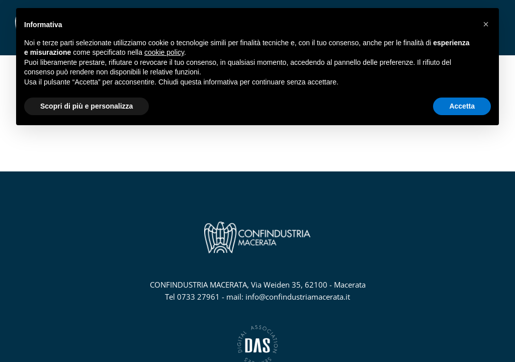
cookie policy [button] (164, 52)
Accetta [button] (462, 106)
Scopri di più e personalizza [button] (86, 106)
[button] (486, 24)
